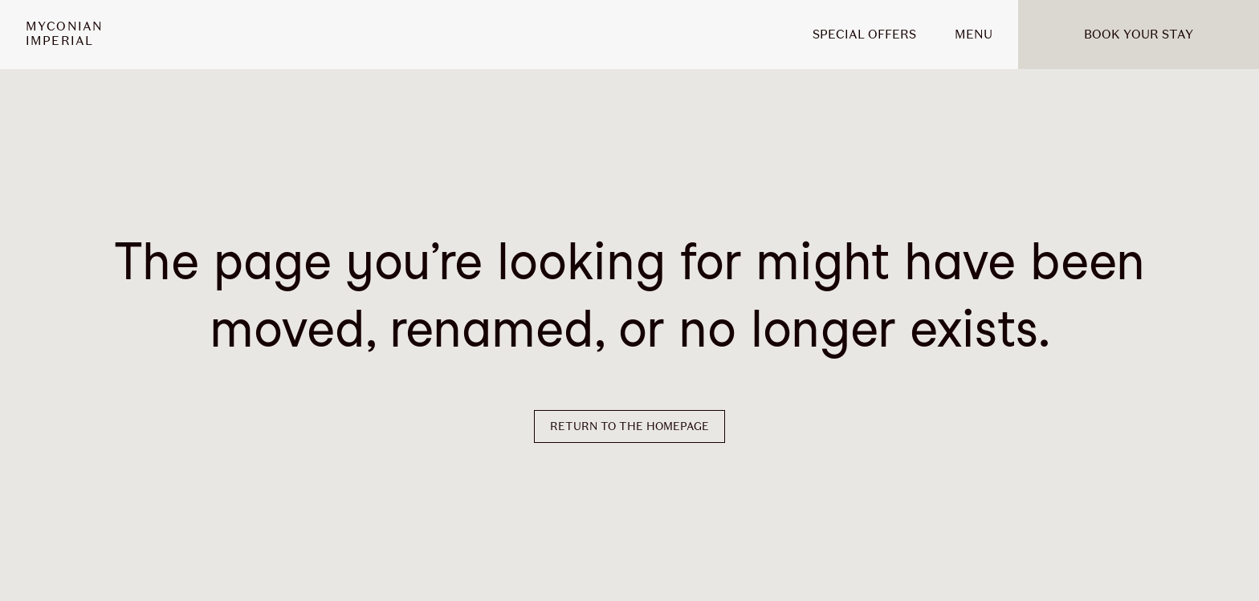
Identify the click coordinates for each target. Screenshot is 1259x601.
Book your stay (1138, 34)
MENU (973, 34)
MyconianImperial (64, 34)
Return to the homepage (629, 426)
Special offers (864, 34)
